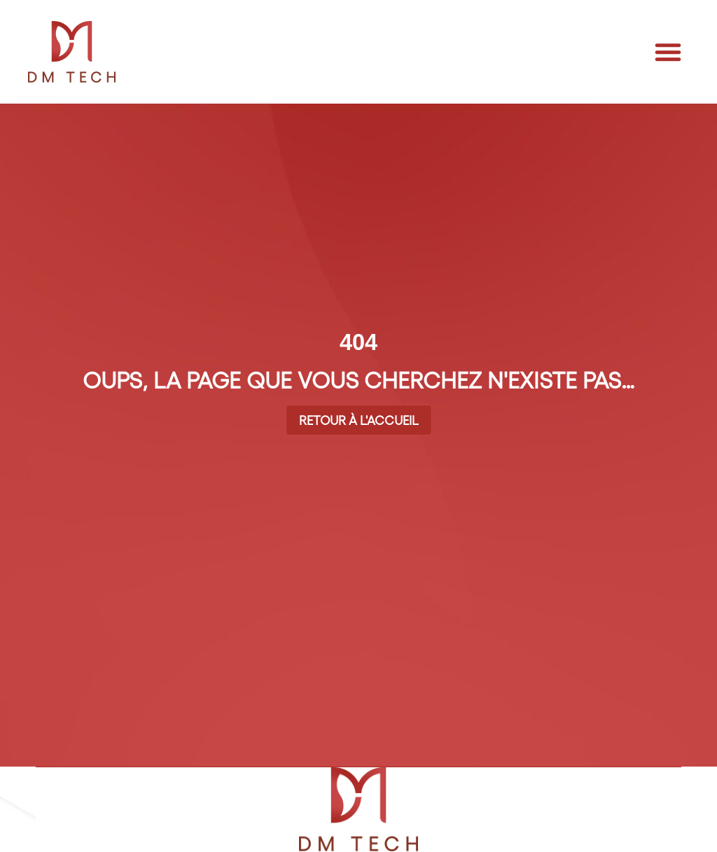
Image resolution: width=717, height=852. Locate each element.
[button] (668, 52)
